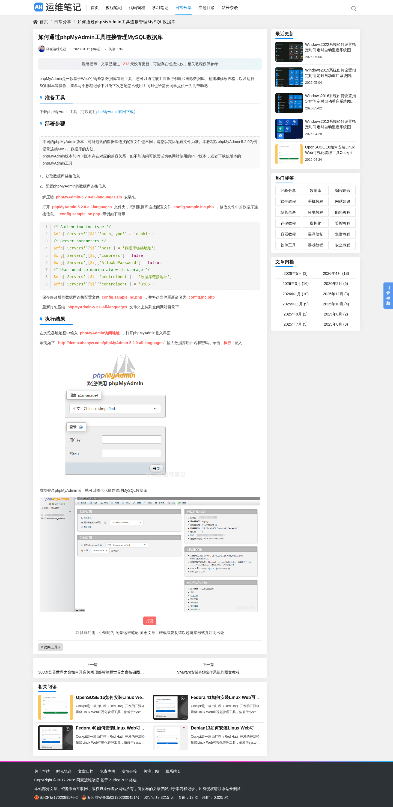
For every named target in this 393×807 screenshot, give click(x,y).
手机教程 (315, 201)
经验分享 (288, 190)
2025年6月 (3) (336, 324)
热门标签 (284, 178)
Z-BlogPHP (118, 780)
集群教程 (342, 234)
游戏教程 (315, 245)
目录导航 (388, 295)
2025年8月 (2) (336, 314)
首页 (95, 7)
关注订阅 (151, 771)
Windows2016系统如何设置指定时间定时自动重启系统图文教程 (330, 101)
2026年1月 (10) (295, 294)
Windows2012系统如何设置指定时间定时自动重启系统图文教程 (330, 127)
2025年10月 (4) (336, 304)
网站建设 (342, 201)
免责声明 (107, 771)
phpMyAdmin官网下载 (115, 111)
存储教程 (288, 223)
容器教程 (288, 234)
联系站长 (173, 771)
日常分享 (183, 7)
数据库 (315, 190)
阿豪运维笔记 (52, 49)
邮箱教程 (342, 212)
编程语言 (342, 190)
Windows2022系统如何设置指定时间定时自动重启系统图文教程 (330, 50)
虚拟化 (315, 223)
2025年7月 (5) (296, 324)
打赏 (150, 621)
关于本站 (42, 771)
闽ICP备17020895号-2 (56, 797)
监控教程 (342, 223)
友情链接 (129, 771)
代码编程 (137, 7)
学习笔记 (160, 7)
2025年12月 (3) (336, 294)
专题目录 (206, 7)
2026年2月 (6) (336, 283)
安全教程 (342, 245)
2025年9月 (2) (296, 314)
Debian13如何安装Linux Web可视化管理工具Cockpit (243, 728)
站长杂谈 (230, 7)
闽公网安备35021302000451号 (110, 797)
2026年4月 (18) (336, 273)
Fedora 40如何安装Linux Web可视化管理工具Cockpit (129, 728)
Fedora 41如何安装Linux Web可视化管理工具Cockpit (244, 697)
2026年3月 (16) (295, 283)
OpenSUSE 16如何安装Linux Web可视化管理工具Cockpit (133, 697)
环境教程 (315, 212)
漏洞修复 (315, 234)
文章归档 (284, 262)
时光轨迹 (64, 771)
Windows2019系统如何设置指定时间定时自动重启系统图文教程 (330, 75)
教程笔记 (114, 7)
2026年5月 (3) (296, 273)
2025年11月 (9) (295, 304)
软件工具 (50, 647)
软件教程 (288, 201)
